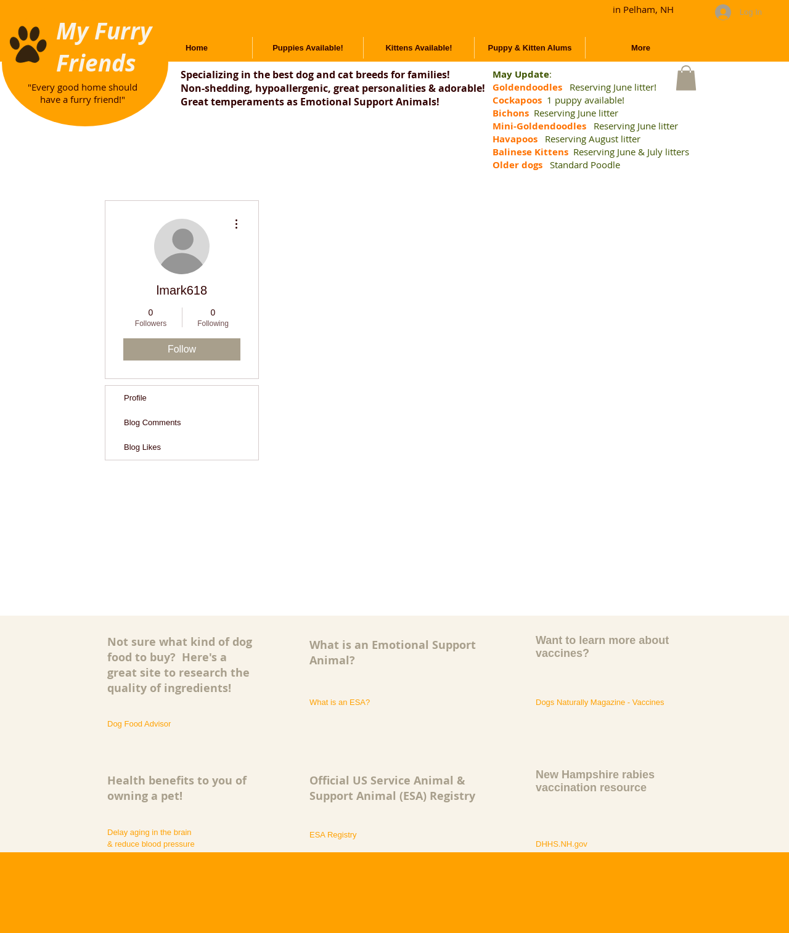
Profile (135, 397)
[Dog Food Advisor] (141, 724)
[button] (686, 78)
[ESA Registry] (333, 835)
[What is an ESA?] (339, 702)
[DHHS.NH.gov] (562, 844)
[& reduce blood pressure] (178, 844)
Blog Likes (142, 447)
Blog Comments (152, 422)
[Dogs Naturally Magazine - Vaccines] (605, 702)
